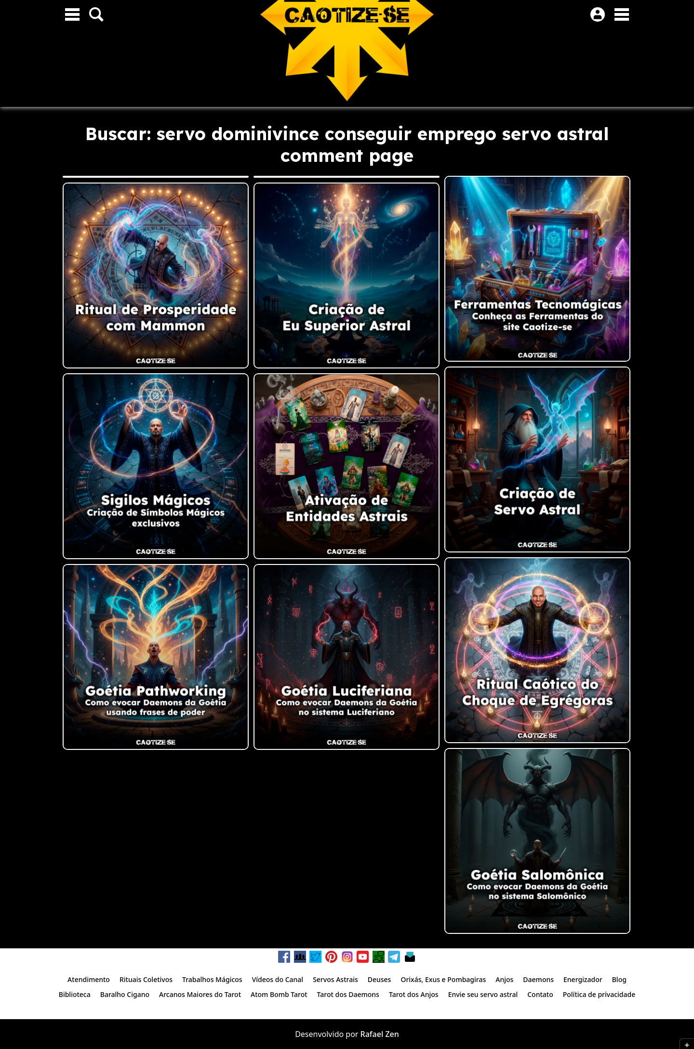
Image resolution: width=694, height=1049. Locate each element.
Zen (392, 1034)
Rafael (372, 1034)
